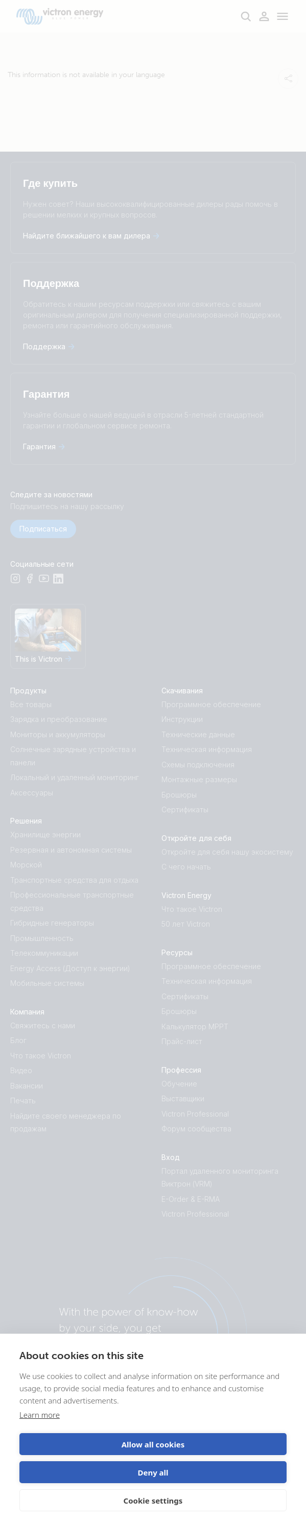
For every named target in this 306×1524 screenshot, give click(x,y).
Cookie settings (153, 1500)
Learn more (39, 1415)
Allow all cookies (153, 1444)
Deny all (152, 1472)
